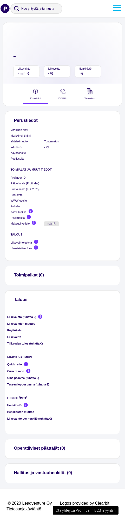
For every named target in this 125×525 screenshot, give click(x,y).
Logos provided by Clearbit (84, 503)
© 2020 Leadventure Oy (30, 503)
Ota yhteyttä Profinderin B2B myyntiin (86, 510)
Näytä (52, 223)
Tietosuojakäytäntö (23, 509)
